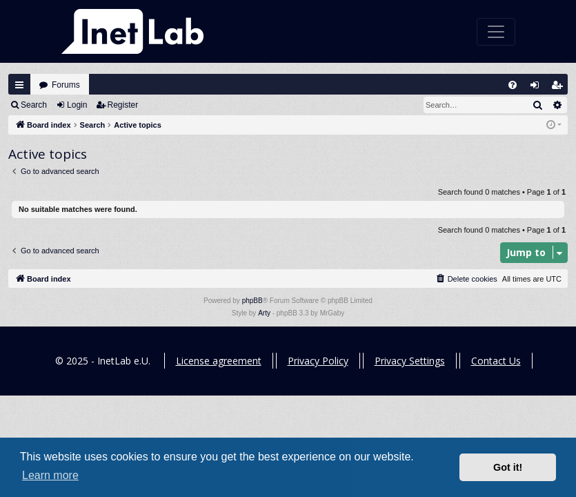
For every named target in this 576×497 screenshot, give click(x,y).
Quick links (19, 85)
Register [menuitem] (560, 88)
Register (123, 105)
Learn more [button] (50, 475)
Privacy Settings (410, 360)
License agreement (218, 360)
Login (77, 105)
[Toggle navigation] (496, 32)
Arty (264, 313)
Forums (66, 85)
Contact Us (496, 360)
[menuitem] (512, 85)
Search (34, 105)
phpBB (252, 300)
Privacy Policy (318, 360)
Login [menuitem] (538, 88)
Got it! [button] (507, 467)
